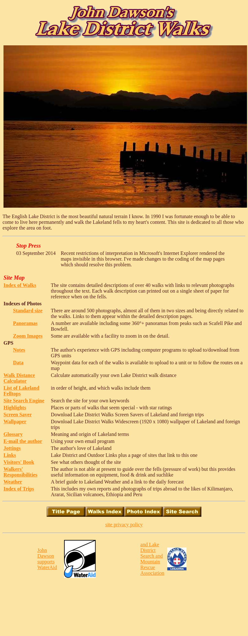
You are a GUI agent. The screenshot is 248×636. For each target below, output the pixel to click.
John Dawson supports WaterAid (47, 559)
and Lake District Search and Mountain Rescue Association (152, 559)
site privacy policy (124, 524)
